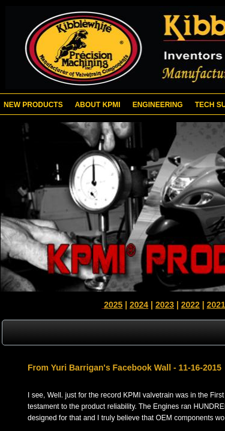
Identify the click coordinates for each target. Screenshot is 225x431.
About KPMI (98, 105)
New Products (33, 105)
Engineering (158, 105)
